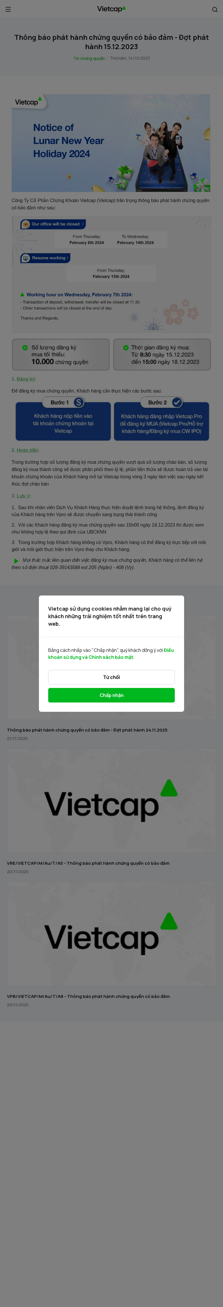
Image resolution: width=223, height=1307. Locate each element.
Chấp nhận (112, 695)
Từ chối (111, 677)
